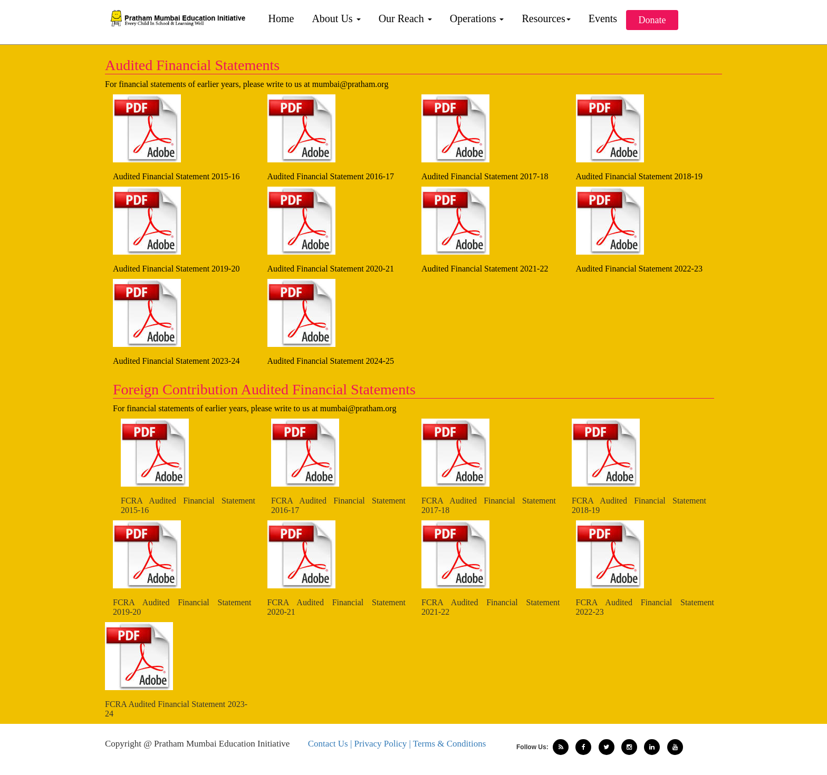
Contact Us (329, 744)
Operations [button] (477, 18)
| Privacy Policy (379, 744)
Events (603, 18)
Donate (652, 20)
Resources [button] (546, 18)
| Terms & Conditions (447, 744)
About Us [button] (336, 18)
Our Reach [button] (405, 18)
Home (281, 18)
